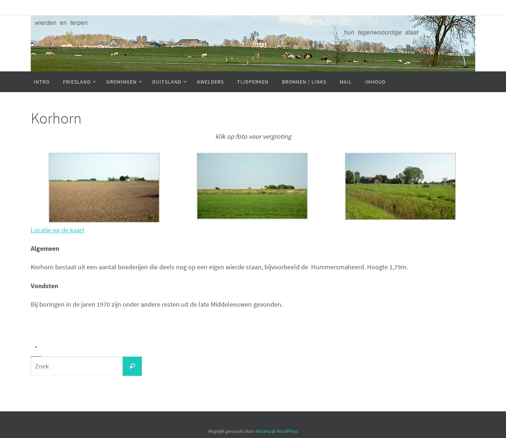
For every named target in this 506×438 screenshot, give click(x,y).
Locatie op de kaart (57, 230)
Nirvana (263, 431)
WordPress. (287, 431)
